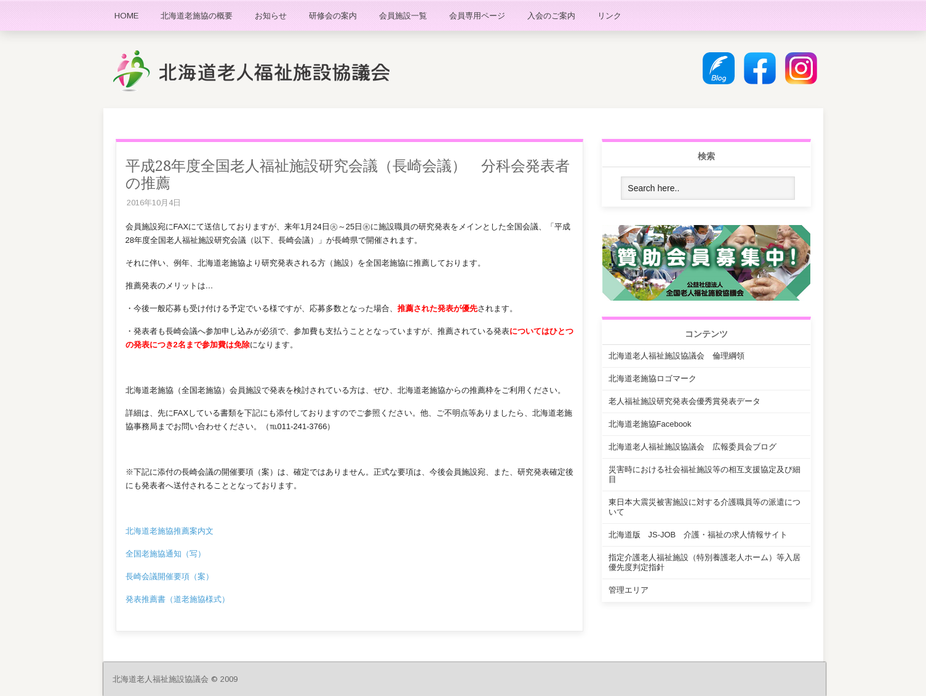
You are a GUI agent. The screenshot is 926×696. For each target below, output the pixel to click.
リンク (609, 15)
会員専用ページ (477, 15)
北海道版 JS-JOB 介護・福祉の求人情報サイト (698, 534)
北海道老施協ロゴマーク (652, 378)
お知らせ (271, 15)
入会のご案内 (551, 15)
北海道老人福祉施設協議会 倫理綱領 (676, 355)
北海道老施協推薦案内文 (170, 531)
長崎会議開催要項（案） (170, 576)
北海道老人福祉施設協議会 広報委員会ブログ (692, 446)
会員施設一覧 (403, 15)
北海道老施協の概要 (197, 15)
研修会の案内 (333, 15)
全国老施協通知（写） (166, 553)
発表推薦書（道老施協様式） (178, 599)
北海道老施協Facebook (650, 424)
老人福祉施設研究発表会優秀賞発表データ (684, 401)
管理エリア (629, 590)
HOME (126, 15)
